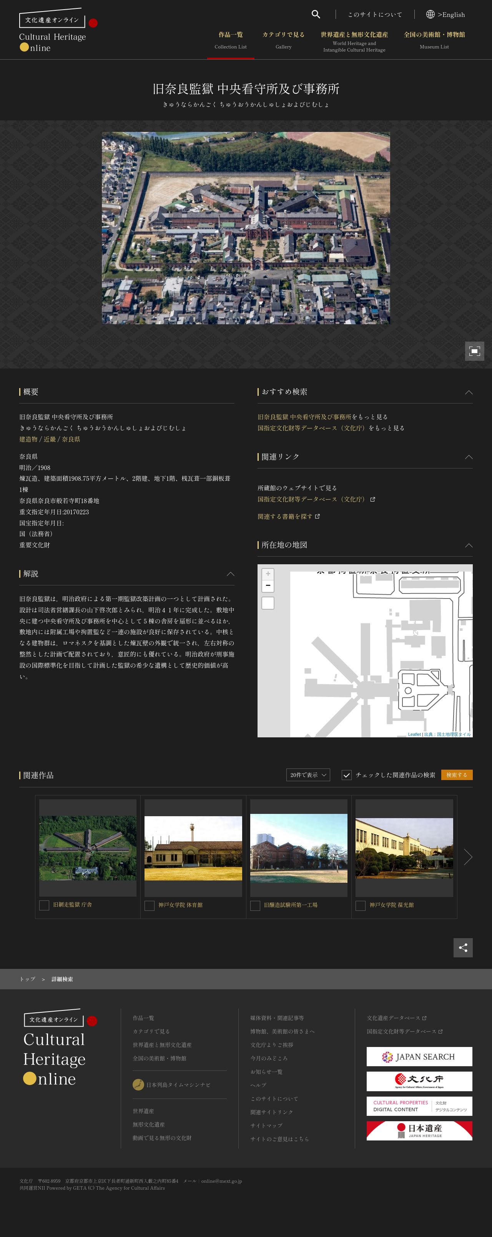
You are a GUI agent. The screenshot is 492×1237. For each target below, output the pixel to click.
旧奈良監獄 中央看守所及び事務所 (304, 416)
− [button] (268, 586)
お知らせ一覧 (266, 1071)
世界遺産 (143, 1111)
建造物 (28, 438)
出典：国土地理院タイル (447, 734)
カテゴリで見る (283, 42)
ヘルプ (258, 1085)
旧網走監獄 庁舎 (72, 904)
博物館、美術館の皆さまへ (282, 1031)
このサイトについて (375, 14)
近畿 (49, 438)
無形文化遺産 (149, 1124)
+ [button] (268, 574)
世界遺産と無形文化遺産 (354, 42)
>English (445, 14)
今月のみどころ (269, 1058)
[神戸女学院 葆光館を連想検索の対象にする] (361, 906)
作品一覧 (231, 42)
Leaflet (414, 734)
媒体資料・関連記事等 (277, 1018)
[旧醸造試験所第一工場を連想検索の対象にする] (255, 906)
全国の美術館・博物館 (434, 42)
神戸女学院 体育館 (180, 905)
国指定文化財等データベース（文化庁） (313, 427)
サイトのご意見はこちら (279, 1139)
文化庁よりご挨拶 (271, 1045)
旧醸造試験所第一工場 (291, 905)
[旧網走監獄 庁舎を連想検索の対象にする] (44, 905)
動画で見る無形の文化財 (162, 1138)
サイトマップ (266, 1125)
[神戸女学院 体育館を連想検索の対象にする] (150, 906)
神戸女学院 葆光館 (391, 905)
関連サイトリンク (271, 1112)
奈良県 (71, 438)
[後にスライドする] (465, 857)
